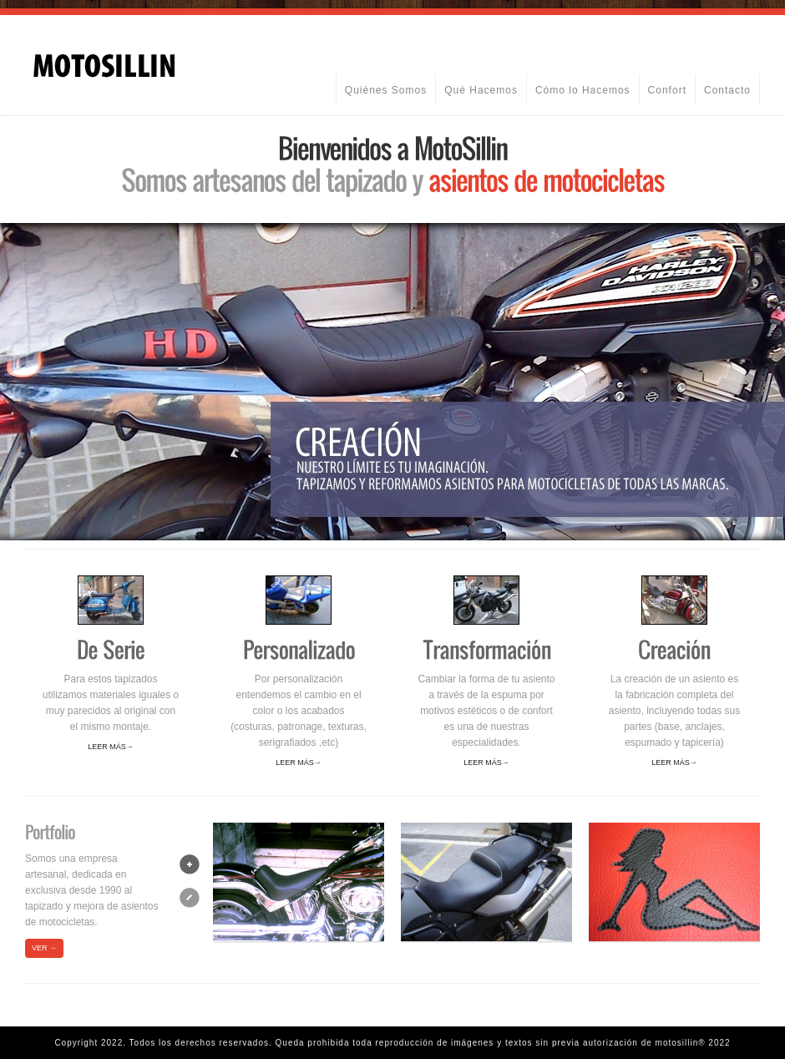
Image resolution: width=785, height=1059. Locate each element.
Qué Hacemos (481, 90)
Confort (667, 90)
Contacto (727, 90)
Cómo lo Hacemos (583, 90)
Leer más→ (111, 746)
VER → (44, 948)
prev (190, 898)
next (190, 864)
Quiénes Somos (386, 90)
